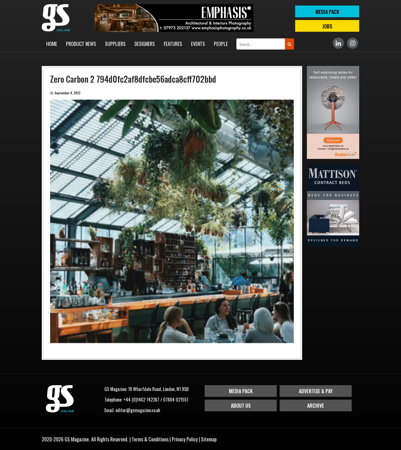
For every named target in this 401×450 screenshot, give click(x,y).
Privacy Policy (185, 439)
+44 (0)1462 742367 (141, 399)
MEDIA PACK (327, 11)
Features (173, 43)
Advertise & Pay (316, 391)
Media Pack (241, 391)
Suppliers (115, 43)
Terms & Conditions (150, 439)
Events (198, 43)
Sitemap (209, 439)
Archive (315, 405)
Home (51, 43)
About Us (241, 405)
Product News (81, 43)
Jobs (327, 26)
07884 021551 (175, 399)
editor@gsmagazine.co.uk (138, 410)
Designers (145, 43)
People (221, 43)
